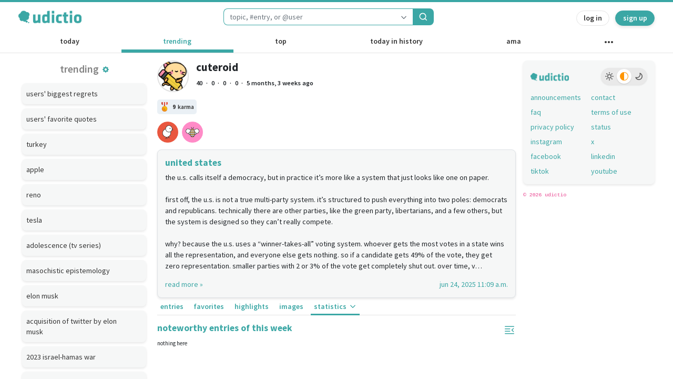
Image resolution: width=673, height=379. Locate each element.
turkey (36, 144)
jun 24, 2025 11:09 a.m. (474, 284)
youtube (604, 171)
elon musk (42, 296)
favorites (208, 306)
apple (35, 169)
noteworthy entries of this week (224, 328)
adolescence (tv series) (63, 245)
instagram (546, 141)
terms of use (611, 112)
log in (593, 18)
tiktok (540, 171)
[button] (106, 69)
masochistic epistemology (68, 270)
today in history (396, 41)
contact (603, 97)
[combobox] (309, 16)
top (281, 41)
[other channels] (609, 44)
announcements (556, 97)
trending (177, 41)
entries (171, 306)
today (69, 41)
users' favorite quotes (61, 119)
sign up (635, 18)
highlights (251, 306)
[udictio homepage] (49, 16)
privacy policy (552, 127)
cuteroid (217, 67)
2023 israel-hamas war (61, 357)
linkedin (603, 156)
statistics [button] (335, 306)
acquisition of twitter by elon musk (71, 326)
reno (33, 195)
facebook (546, 156)
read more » (184, 284)
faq (536, 112)
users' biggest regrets (62, 93)
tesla (34, 220)
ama (513, 41)
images (291, 306)
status (601, 127)
